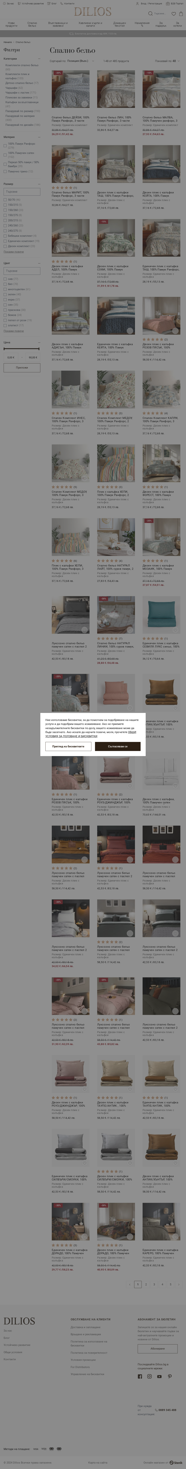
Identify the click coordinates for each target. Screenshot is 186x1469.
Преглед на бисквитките (68, 746)
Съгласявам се (118, 746)
